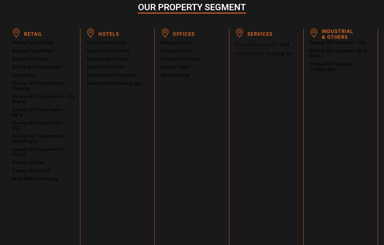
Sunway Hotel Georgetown (111, 75)
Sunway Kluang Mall (31, 170)
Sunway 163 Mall (28, 162)
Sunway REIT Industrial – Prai (337, 42)
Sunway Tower (175, 67)
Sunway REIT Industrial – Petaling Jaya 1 (333, 67)
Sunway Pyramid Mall (32, 42)
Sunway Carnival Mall (32, 50)
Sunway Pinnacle (177, 50)
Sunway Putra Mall (30, 59)
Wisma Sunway (175, 75)
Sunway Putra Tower (180, 59)
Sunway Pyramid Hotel (107, 50)
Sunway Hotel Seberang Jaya (114, 83)
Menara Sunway (176, 42)
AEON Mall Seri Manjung (35, 178)
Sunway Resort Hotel (106, 42)
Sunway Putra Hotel (105, 67)
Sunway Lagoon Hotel (107, 59)
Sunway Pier (24, 75)
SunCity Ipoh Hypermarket (37, 67)
